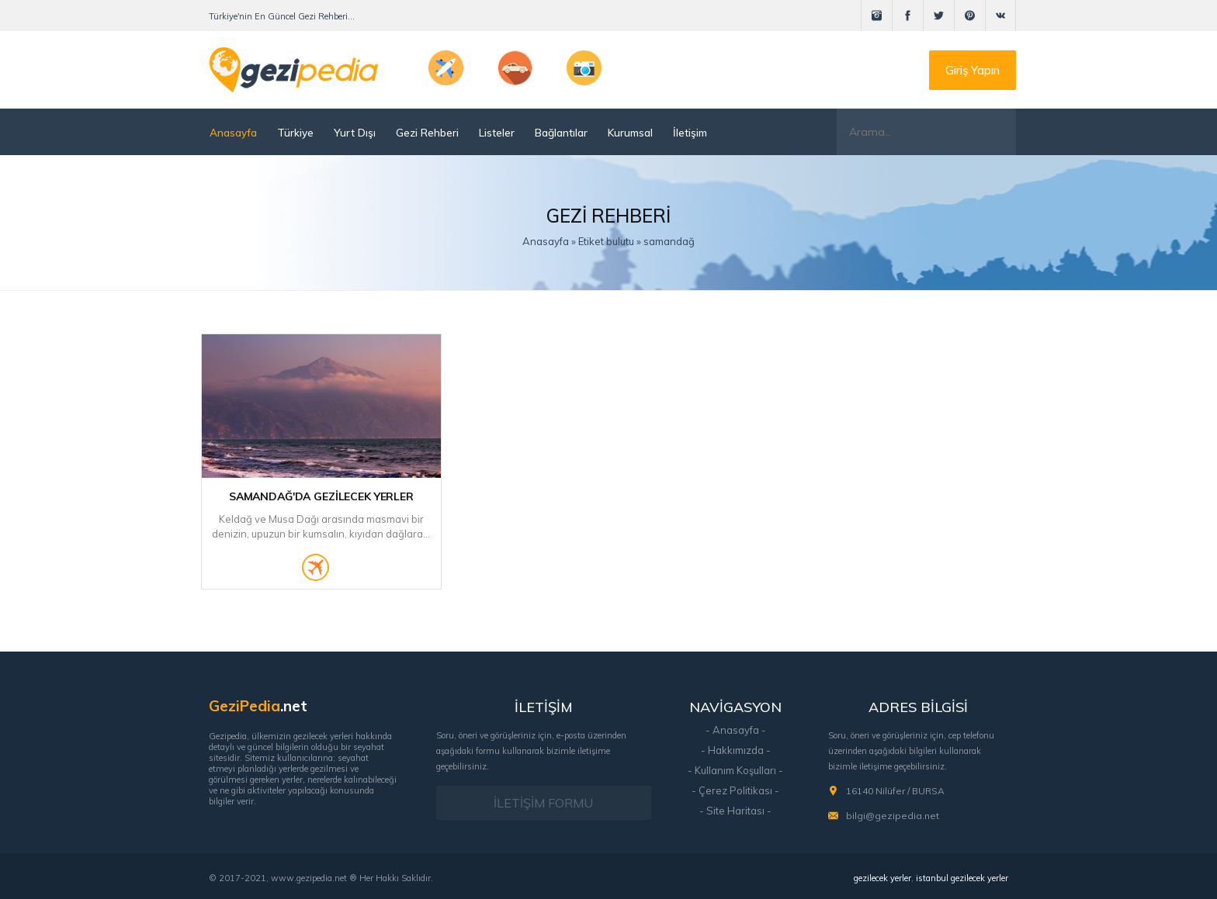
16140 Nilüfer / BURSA (895, 791)
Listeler (497, 132)
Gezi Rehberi (427, 132)
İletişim (690, 132)
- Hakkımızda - (736, 750)
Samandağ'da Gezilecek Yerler (321, 496)
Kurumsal (630, 132)
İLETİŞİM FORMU (543, 803)
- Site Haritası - (735, 810)
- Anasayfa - (736, 730)
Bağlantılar (561, 132)
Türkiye (295, 132)
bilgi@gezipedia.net (892, 815)
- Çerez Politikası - (735, 790)
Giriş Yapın (972, 70)
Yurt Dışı (355, 132)
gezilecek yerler (882, 878)
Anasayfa (233, 132)
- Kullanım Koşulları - (735, 770)
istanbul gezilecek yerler (962, 878)
